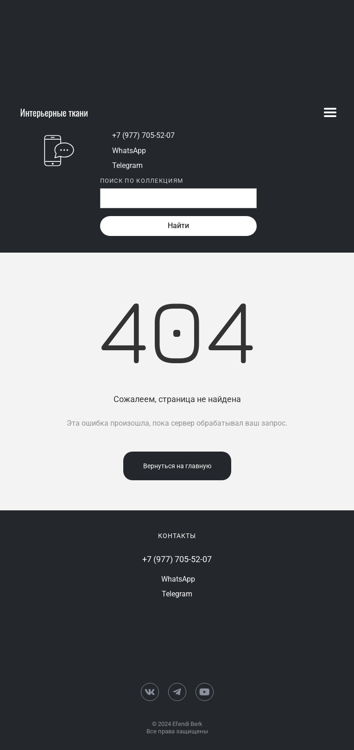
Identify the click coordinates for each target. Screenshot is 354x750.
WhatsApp (129, 150)
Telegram (127, 165)
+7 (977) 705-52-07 (143, 135)
